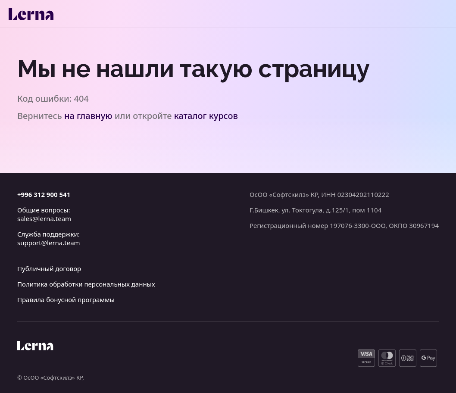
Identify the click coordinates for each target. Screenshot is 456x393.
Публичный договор (49, 268)
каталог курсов (206, 116)
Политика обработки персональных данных (86, 284)
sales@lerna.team (44, 218)
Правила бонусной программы (66, 299)
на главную (88, 116)
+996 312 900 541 (43, 194)
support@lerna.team (48, 242)
